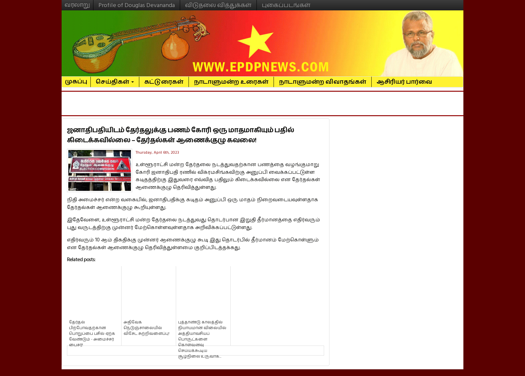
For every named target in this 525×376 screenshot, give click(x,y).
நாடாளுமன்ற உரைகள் (231, 82)
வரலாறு (77, 2)
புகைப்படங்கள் (286, 5)
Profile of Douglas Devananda (136, 5)
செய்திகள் (115, 82)
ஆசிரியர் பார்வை (404, 82)
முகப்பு (76, 78)
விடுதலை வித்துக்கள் (218, 5)
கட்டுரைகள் (163, 82)
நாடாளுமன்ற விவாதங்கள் (322, 82)
